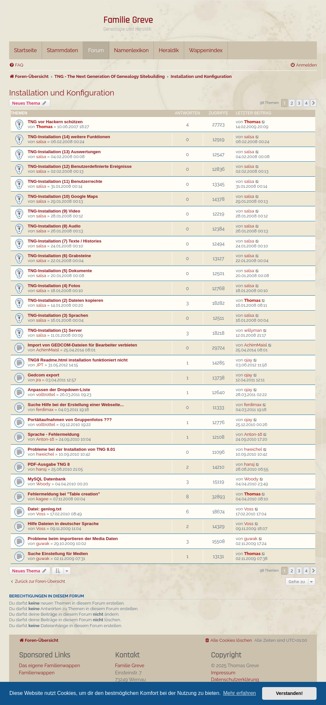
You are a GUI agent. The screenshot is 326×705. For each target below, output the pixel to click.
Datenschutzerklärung (235, 679)
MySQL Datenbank (47, 479)
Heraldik (169, 50)
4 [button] (306, 103)
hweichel (45, 454)
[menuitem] (16, 65)
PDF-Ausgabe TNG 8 (49, 464)
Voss (41, 513)
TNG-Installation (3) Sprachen (58, 315)
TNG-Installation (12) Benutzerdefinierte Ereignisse (80, 166)
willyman (253, 330)
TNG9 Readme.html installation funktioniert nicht (77, 360)
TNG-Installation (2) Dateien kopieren (65, 300)
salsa (41, 141)
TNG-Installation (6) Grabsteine (59, 255)
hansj (41, 469)
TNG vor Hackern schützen (55, 121)
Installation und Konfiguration (61, 92)
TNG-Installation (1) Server (55, 330)
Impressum (223, 672)
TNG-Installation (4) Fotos (54, 285)
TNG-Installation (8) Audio (54, 226)
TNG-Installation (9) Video (54, 211)
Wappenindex (206, 50)
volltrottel (45, 394)
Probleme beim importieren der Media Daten (73, 538)
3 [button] (299, 103)
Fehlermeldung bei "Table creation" (64, 494)
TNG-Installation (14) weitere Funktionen (69, 136)
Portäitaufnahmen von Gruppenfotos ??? (70, 419)
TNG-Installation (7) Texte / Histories (64, 241)
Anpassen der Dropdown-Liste (59, 389)
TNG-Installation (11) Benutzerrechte (65, 181)
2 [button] (291, 103)
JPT (40, 364)
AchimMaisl (47, 349)
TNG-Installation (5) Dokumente (60, 270)
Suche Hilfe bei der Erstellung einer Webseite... (76, 404)
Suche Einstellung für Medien (58, 553)
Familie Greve (128, 20)
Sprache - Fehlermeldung (53, 434)
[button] (313, 103)
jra (38, 379)
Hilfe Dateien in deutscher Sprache (63, 523)
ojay (248, 360)
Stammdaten (62, 50)
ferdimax (44, 409)
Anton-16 (45, 439)
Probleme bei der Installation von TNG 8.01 (71, 449)
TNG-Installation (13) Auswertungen (64, 151)
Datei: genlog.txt (44, 509)
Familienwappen (36, 672)
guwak (43, 543)
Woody (43, 483)
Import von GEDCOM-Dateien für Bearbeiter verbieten (82, 345)
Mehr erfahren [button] (239, 693)
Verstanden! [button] (289, 693)
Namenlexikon (131, 50)
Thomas (44, 126)
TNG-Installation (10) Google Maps (63, 196)
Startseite (25, 50)
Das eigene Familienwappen (49, 665)
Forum (96, 50)
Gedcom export (43, 375)
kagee (42, 498)
